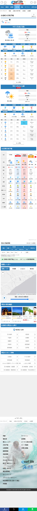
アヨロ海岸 (27, 356)
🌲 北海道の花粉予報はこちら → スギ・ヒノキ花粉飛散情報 (18, 259)
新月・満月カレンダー (9, 463)
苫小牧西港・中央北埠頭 (27, 370)
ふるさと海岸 (27, 363)
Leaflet (18, 294)
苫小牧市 (9, 334)
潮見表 (7, 7)
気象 (22, 7)
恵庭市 (27, 341)
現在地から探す (20, 329)
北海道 (25, 421)
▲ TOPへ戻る (18, 418)
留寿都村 (9, 347)
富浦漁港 (27, 360)
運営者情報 (6, 471)
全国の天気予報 (18, 421)
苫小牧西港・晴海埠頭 (10, 370)
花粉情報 (5, 454)
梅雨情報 (5, 451)
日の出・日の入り (8, 460)
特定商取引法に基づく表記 (11, 480)
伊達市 (9, 344)
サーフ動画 (24, 445)
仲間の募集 (24, 448)
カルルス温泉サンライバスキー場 (10, 363)
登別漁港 (9, 360)
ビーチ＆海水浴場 (26, 442)
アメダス (5, 457)
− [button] (2, 275)
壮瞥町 (27, 337)
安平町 (27, 347)
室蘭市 (9, 341)
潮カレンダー (7, 442)
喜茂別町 (27, 344)
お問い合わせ (7, 468)
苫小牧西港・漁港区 (9, 366)
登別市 (27, 334)
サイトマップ (7, 474)
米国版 (5, 483)
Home (2, 7)
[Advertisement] (18, 224)
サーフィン (27, 7)
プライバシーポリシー (9, 477)
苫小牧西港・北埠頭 (27, 366)
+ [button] (2, 272)
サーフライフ (3, 421)
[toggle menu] (35, 2)
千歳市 (9, 337)
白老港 (9, 356)
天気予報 (17, 7)
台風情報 (5, 448)
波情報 (11, 7)
